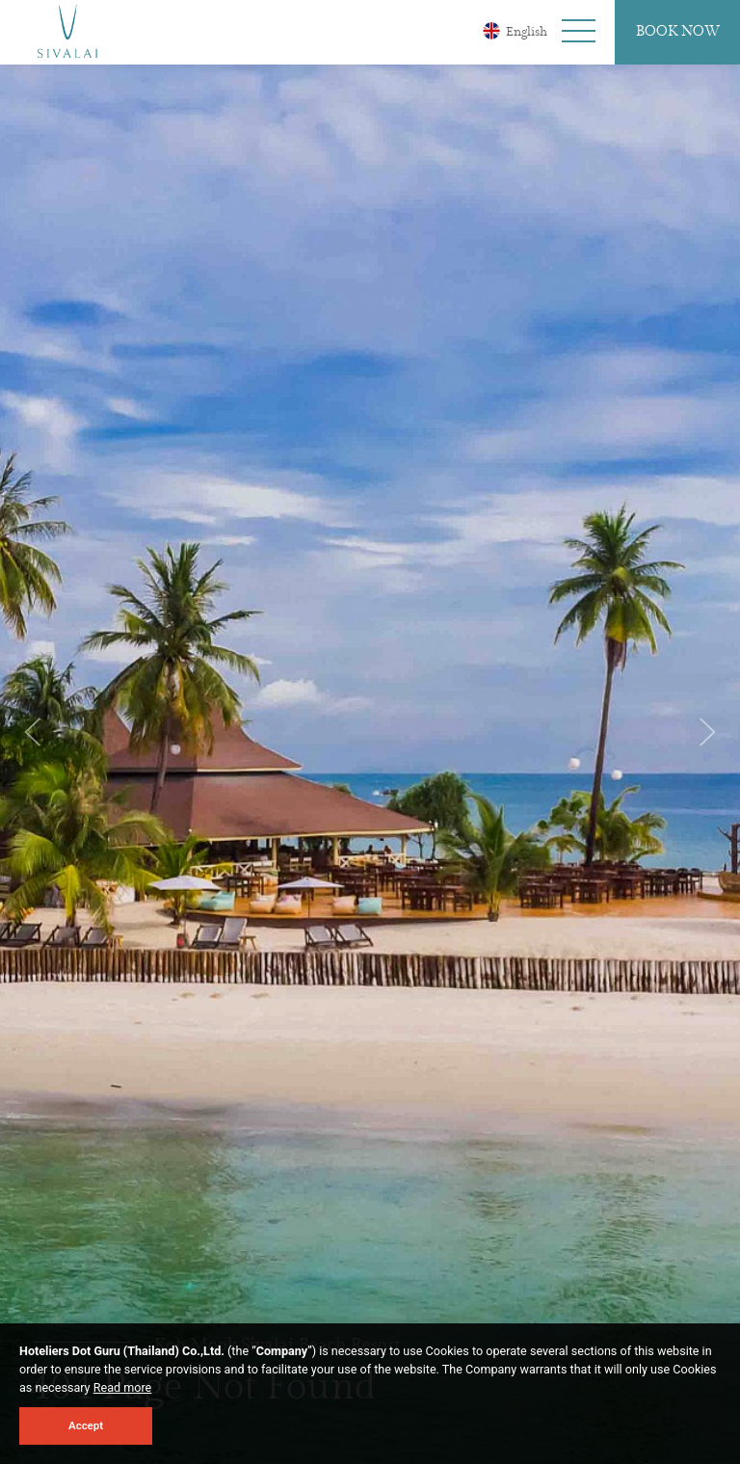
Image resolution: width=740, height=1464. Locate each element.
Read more (122, 1387)
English (515, 30)
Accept (85, 1425)
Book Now (678, 31)
